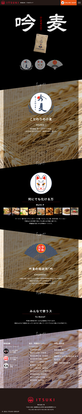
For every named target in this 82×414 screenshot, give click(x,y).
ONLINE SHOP (70, 3)
